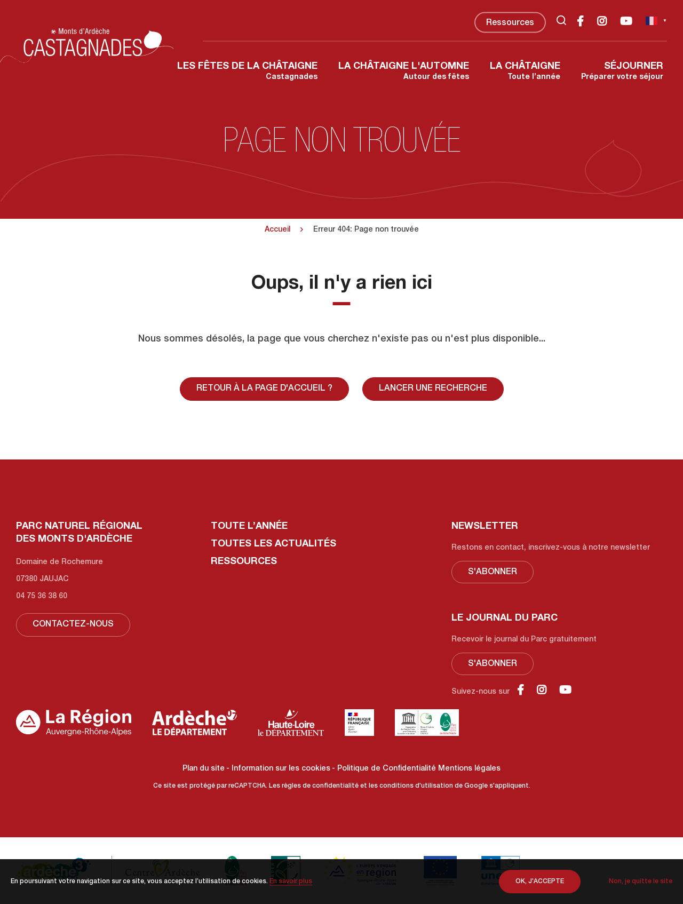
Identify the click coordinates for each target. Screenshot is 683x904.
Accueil (277, 230)
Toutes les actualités (273, 544)
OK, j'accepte (539, 881)
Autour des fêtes (403, 71)
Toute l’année (525, 71)
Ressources (510, 23)
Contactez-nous (73, 625)
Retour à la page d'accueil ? (264, 389)
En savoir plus (290, 881)
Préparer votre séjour (622, 71)
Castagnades (247, 71)
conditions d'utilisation (416, 786)
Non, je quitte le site (640, 881)
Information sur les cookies (281, 769)
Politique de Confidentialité (386, 769)
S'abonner (492, 572)
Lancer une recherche (433, 389)
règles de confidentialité (320, 786)
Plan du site (203, 769)
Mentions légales (469, 769)
